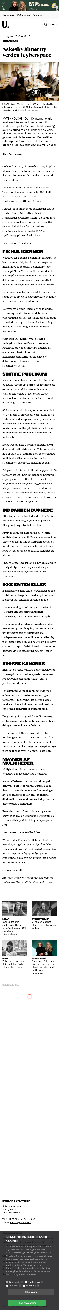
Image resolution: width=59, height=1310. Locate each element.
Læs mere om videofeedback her (21, 832)
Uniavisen (8, 15)
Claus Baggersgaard (12, 154)
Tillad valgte (31, 1292)
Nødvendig (16, 1282)
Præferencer (35, 1282)
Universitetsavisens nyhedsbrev (35, 882)
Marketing (32, 1285)
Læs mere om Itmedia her (17, 243)
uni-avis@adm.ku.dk (20, 1222)
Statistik (15, 1285)
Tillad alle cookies (26, 1302)
